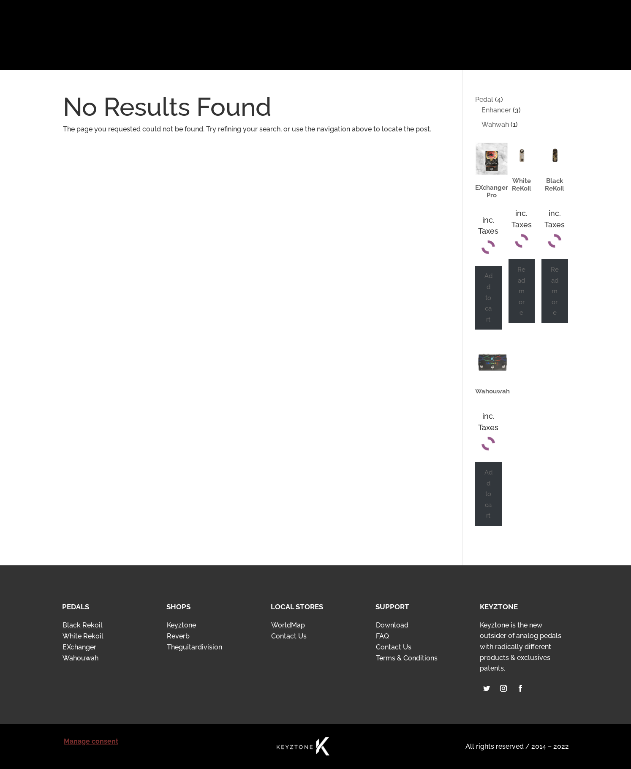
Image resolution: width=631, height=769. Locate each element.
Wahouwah (80, 658)
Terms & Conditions (407, 658)
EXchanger (79, 647)
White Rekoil (83, 636)
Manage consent (91, 741)
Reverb (178, 636)
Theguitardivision (194, 647)
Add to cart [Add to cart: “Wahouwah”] (488, 494)
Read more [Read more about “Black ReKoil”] (555, 291)
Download (392, 625)
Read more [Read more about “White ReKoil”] (521, 291)
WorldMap (288, 625)
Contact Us (289, 636)
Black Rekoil (83, 625)
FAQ (382, 636)
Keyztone (181, 625)
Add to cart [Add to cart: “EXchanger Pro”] (488, 297)
